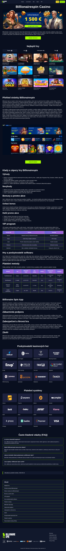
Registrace (62, 1)
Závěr (5, 512)
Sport (38, 1)
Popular (9, 50)
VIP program (7, 496)
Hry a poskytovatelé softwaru (10, 499)
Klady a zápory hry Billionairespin (11, 491)
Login (57, 1)
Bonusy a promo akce (9, 493)
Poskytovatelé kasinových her (10, 515)
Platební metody (7, 501)
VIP (41, 1)
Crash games (40, 50)
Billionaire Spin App (8, 504)
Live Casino (28, 1)
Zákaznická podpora (8, 507)
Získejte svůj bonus (33, 37)
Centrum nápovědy (53, 537)
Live (25, 50)
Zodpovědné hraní (52, 535)
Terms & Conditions (53, 538)
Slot (33, 1)
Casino (22, 1)
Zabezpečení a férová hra (10, 510)
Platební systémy (8, 518)
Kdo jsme (51, 533)
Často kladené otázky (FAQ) (10, 520)
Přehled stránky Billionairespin (11, 488)
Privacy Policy (52, 540)
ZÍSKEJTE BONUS (33, 161)
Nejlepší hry (7, 485)
